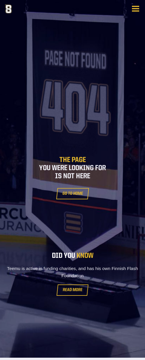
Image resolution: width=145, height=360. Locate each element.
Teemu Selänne (34, 9)
